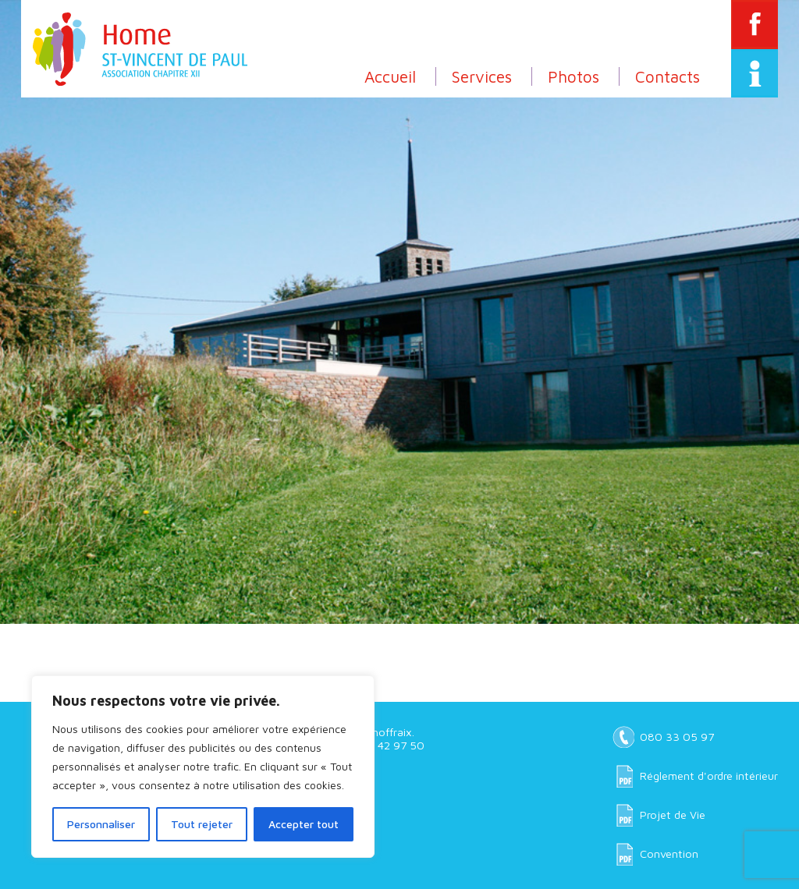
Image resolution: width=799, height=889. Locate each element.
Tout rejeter (202, 824)
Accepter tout (303, 824)
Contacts (667, 76)
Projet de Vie (672, 814)
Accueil (390, 76)
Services (482, 76)
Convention (669, 853)
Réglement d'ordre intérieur (709, 775)
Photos (573, 76)
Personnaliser (101, 824)
